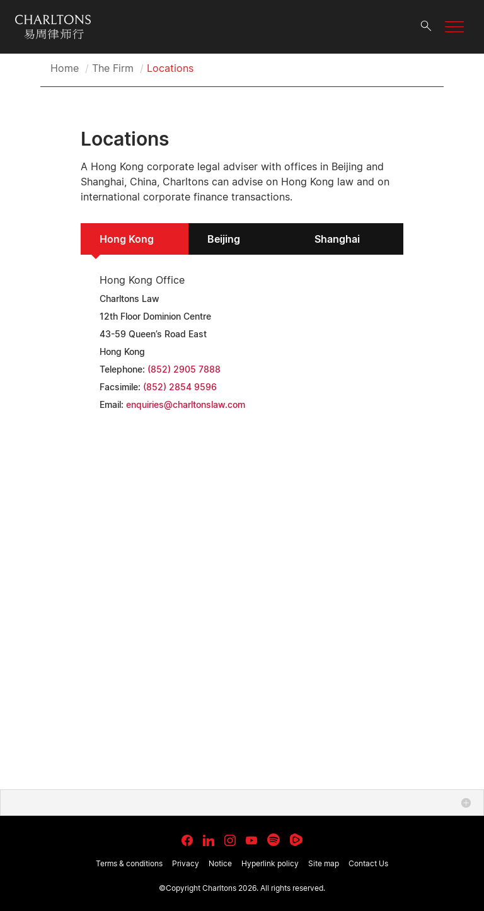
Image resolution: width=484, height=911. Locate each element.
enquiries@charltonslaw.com (185, 404)
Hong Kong (127, 239)
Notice (220, 863)
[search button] (426, 26)
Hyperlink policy (270, 863)
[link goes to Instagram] (230, 840)
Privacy (185, 863)
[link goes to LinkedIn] (208, 838)
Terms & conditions (129, 863)
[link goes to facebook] (187, 840)
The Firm (113, 68)
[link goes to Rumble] (296, 839)
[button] (454, 27)
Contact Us (368, 863)
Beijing (223, 239)
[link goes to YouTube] (251, 840)
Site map (323, 863)
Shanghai (337, 239)
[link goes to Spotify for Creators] (273, 839)
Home (64, 68)
